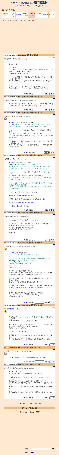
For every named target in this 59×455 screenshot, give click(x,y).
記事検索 (45, 14)
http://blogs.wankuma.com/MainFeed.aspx (21, 195)
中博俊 (12, 309)
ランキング (38, 14)
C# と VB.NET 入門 (12, 14)
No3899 (12, 122)
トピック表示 (32, 14)
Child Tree (29, 453)
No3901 (12, 162)
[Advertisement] (30, 38)
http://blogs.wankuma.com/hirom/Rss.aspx (21, 202)
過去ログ (52, 14)
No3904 (12, 253)
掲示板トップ (5, 14)
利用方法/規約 (25, 14)
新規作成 (19, 14)
